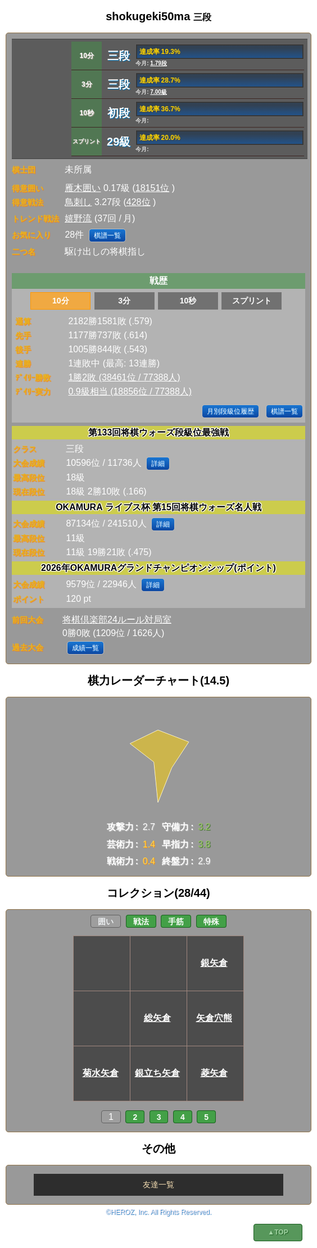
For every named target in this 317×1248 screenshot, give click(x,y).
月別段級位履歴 (230, 411)
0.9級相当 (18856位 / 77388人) (130, 391)
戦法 (141, 921)
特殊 (211, 921)
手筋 (176, 921)
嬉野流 (78, 218)
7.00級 (158, 92)
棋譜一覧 (107, 235)
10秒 (188, 300)
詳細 (158, 464)
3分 (124, 300)
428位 (138, 202)
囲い (106, 921)
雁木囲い (83, 188)
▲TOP (278, 1232)
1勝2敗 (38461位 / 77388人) (124, 377)
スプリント (251, 300)
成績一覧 (85, 648)
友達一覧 (158, 1184)
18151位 (152, 188)
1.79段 (158, 63)
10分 (60, 300)
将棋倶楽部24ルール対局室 (116, 619)
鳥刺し (78, 202)
